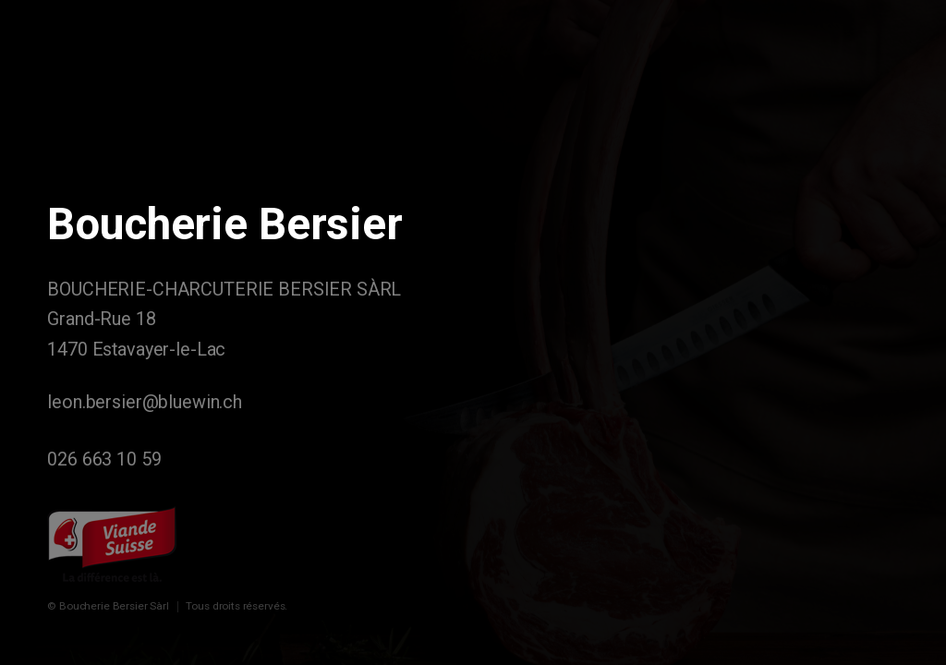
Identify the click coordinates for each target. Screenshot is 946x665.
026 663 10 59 (104, 459)
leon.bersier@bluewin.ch (144, 402)
